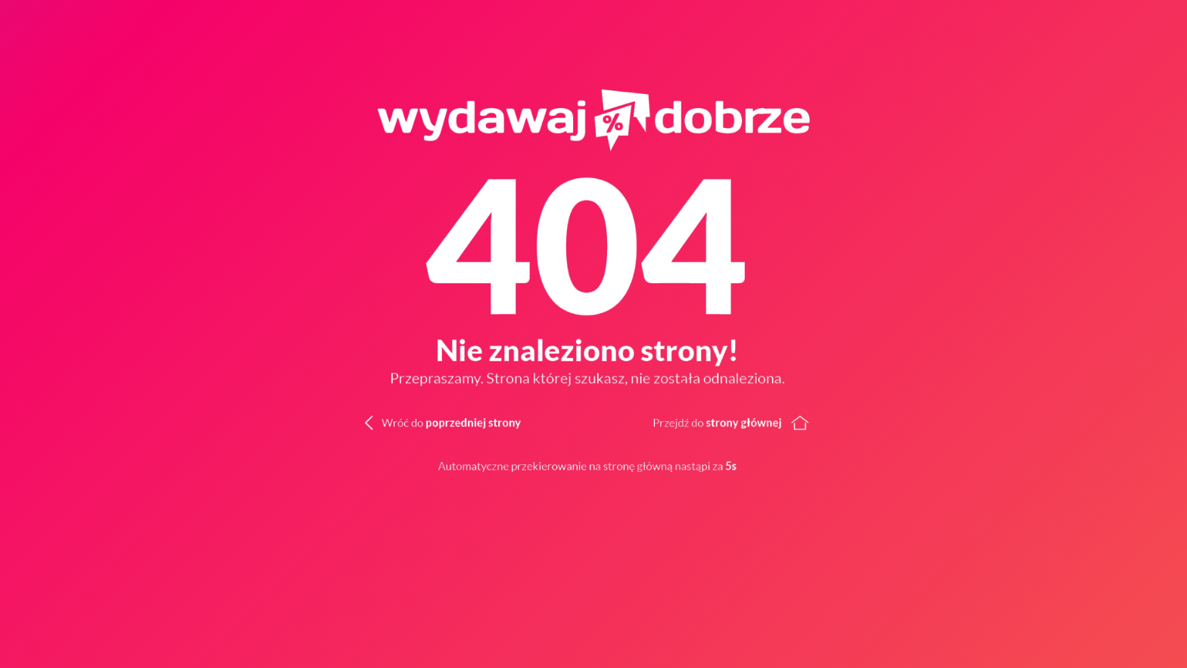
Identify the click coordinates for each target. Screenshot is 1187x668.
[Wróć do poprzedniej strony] (416, 421)
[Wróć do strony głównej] (890, 421)
